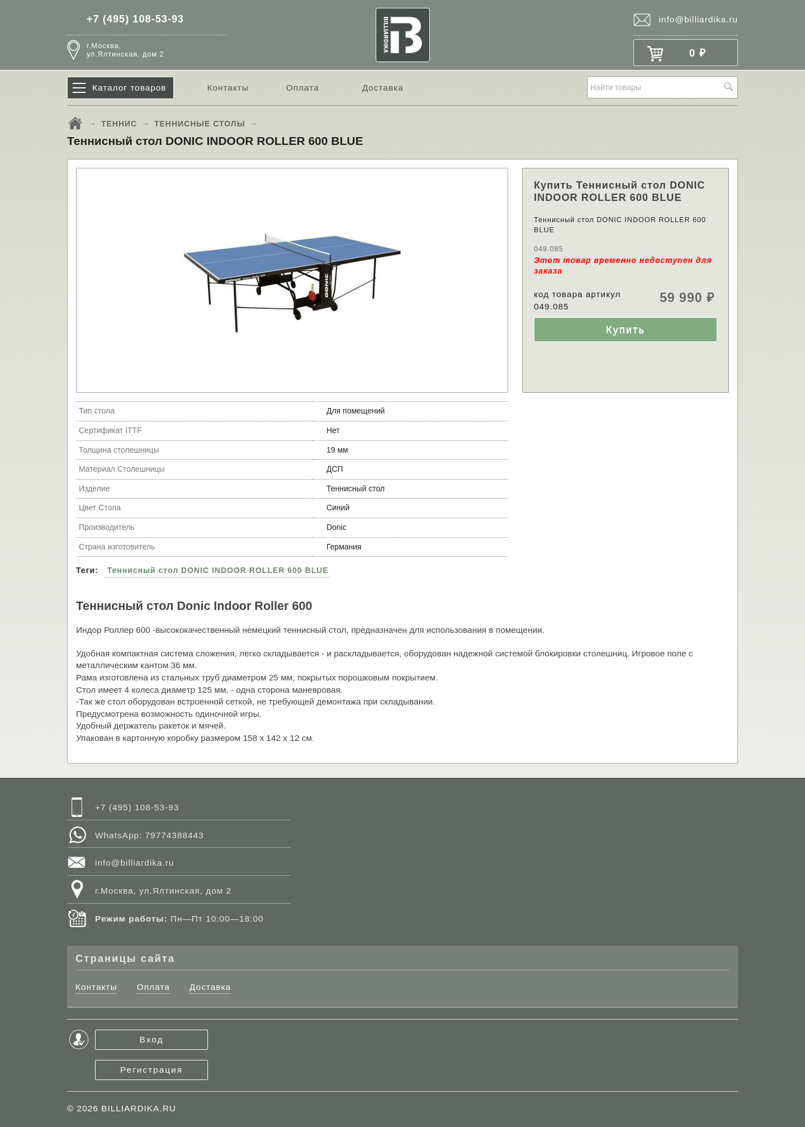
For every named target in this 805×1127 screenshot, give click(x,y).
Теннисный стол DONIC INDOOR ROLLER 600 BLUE (218, 570)
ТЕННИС (119, 123)
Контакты (227, 87)
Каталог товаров (129, 87)
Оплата (302, 87)
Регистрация (151, 1069)
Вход (152, 1039)
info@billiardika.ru (698, 19)
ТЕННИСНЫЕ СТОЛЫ (199, 123)
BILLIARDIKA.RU (138, 1108)
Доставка (383, 87)
